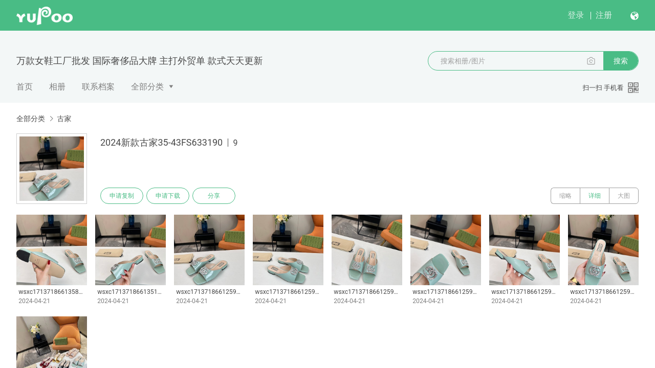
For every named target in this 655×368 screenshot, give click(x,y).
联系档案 (98, 86)
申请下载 (168, 195)
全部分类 (147, 86)
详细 (594, 195)
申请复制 (122, 195)
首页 (24, 86)
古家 (64, 118)
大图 (624, 195)
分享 (214, 195)
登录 (575, 15)
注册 (604, 15)
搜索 (621, 61)
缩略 (565, 195)
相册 (57, 86)
